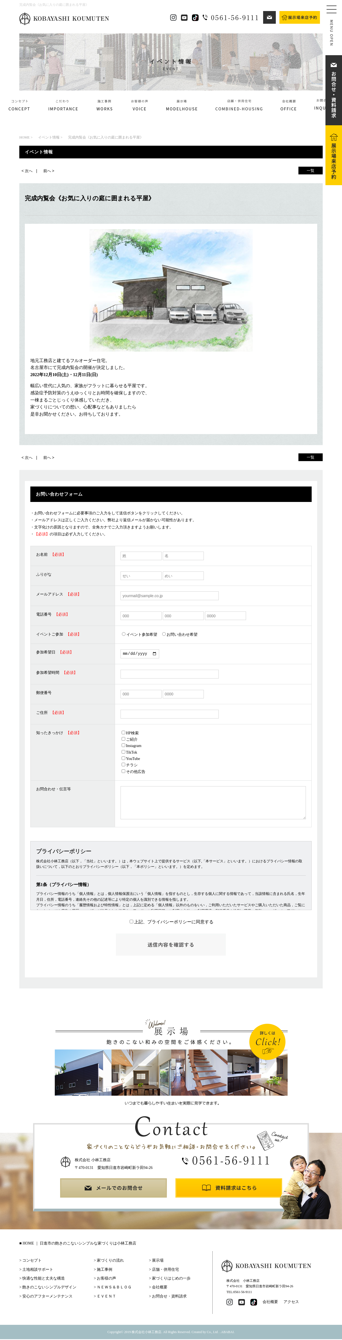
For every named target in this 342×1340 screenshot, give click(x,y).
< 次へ (27, 171)
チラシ (130, 766)
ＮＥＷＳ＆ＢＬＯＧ (114, 1288)
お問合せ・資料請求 (169, 1297)
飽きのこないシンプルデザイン (49, 1288)
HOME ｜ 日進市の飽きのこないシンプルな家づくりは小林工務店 (79, 1244)
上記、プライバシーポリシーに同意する (171, 922)
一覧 (310, 170)
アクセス (291, 1303)
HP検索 (130, 734)
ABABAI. (228, 1333)
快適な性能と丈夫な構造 (43, 1279)
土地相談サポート (37, 1270)
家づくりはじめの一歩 (171, 1279)
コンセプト (32, 1261)
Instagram (131, 747)
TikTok (129, 753)
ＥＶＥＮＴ (106, 1297)
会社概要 (159, 1288)
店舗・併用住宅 (165, 1270)
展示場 (158, 1261)
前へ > (48, 171)
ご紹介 (130, 740)
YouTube (131, 759)
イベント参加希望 (139, 634)
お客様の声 (106, 1279)
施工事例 (104, 1270)
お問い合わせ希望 (179, 634)
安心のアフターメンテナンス (47, 1297)
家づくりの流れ (110, 1261)
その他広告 (133, 772)
